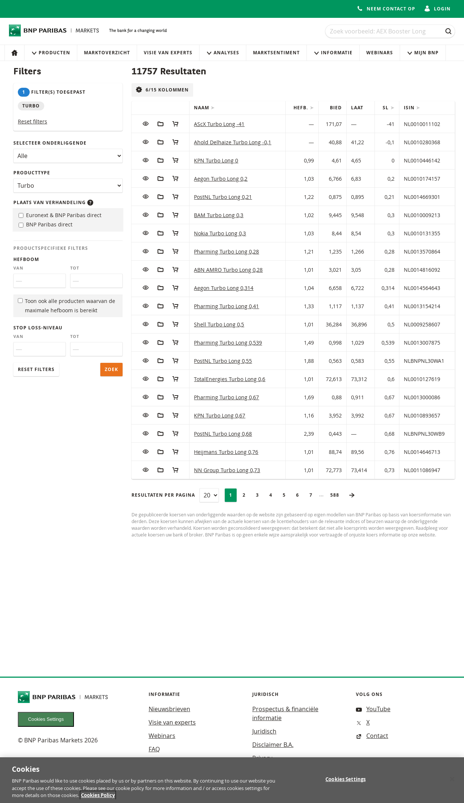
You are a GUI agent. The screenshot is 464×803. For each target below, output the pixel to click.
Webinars (379, 52)
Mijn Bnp (423, 52)
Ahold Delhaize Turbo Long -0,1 (232, 142)
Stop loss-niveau (37, 328)
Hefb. (301, 107)
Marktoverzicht (107, 52)
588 (337, 495)
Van (18, 268)
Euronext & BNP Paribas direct (60, 215)
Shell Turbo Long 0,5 (219, 324)
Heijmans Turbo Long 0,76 (226, 451)
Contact (372, 735)
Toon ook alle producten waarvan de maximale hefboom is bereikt (66, 305)
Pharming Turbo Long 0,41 (226, 306)
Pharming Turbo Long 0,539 (228, 342)
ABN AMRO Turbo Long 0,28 (228, 269)
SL (386, 107)
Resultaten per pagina (163, 495)
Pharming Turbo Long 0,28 (226, 251)
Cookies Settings (46, 719)
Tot (74, 268)
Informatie (333, 52)
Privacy (262, 758)
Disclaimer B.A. (272, 745)
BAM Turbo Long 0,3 (218, 215)
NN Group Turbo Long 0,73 (227, 470)
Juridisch (264, 731)
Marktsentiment (276, 52)
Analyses (222, 52)
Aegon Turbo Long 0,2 (220, 178)
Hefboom (26, 259)
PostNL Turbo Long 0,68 (223, 433)
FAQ (154, 749)
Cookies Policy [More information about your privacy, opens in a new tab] (98, 798)
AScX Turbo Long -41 (219, 124)
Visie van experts (168, 52)
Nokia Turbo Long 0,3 (220, 233)
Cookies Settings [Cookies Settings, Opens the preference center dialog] (345, 782)
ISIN (410, 107)
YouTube (373, 708)
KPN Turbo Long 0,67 (219, 415)
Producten (50, 52)
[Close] (452, 782)
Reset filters (32, 121)
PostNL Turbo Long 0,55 (223, 360)
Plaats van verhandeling (53, 202)
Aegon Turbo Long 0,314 (223, 287)
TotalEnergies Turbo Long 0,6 (229, 379)
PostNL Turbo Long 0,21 (223, 196)
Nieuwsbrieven (169, 709)
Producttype (31, 173)
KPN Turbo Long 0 (216, 160)
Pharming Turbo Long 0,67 (226, 397)
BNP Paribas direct (45, 224)
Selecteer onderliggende (50, 143)
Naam (202, 107)
